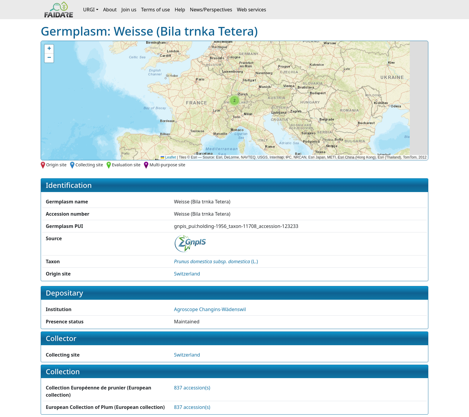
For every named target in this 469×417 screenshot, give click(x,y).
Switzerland (187, 273)
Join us (128, 9)
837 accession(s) (192, 387)
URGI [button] (89, 9)
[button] (234, 100)
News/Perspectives (211, 9)
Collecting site (89, 165)
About (110, 9)
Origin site (56, 165)
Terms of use (155, 9)
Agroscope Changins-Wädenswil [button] (210, 309)
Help (180, 9)
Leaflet (168, 157)
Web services (251, 9)
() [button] (216, 261)
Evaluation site (126, 165)
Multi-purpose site (167, 165)
